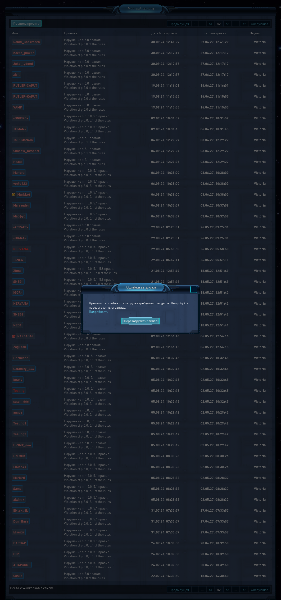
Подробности (99, 311)
